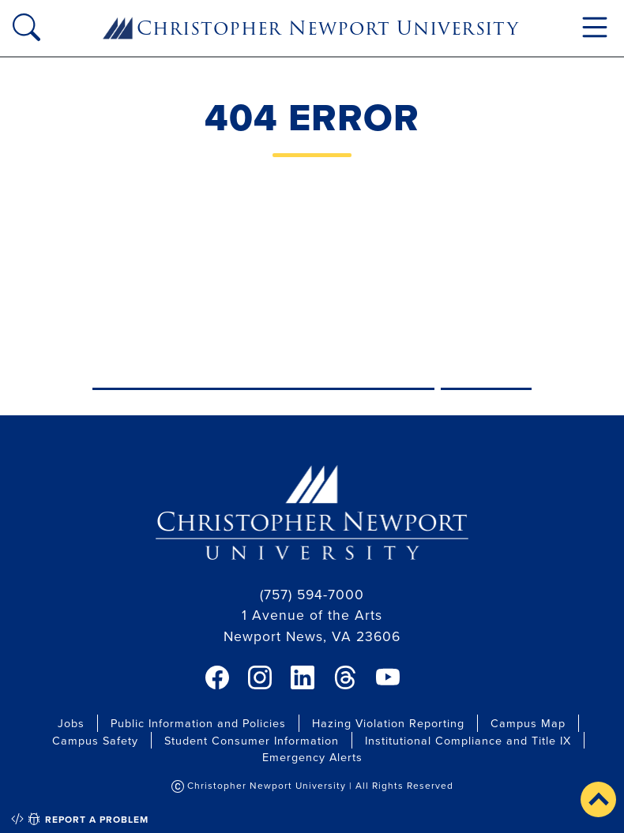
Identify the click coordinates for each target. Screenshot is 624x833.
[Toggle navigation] (595, 27)
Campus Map (528, 723)
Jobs (71, 723)
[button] (598, 799)
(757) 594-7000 (312, 594)
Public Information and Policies (198, 723)
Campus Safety (95, 740)
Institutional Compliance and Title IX (468, 740)
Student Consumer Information (251, 740)
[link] (217, 677)
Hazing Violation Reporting (388, 723)
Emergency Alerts (312, 757)
